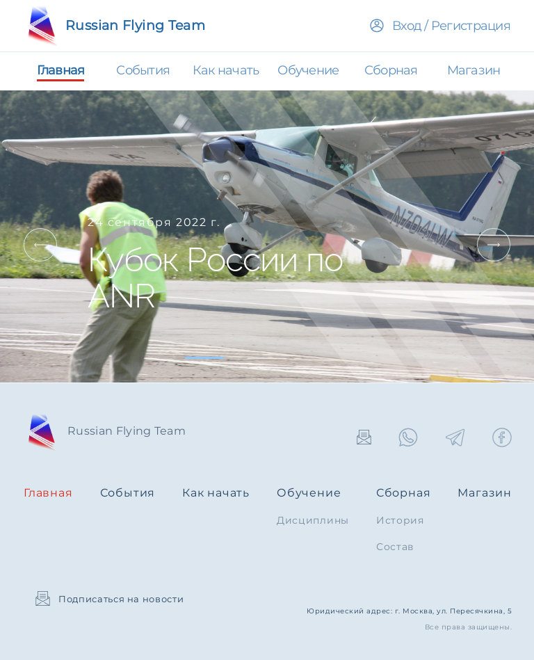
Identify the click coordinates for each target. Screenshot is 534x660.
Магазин (485, 492)
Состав (395, 546)
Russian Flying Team (114, 25)
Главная (48, 492)
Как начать (216, 492)
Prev (40, 244)
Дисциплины (313, 520)
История (400, 520)
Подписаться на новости (109, 598)
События (128, 492)
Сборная (403, 492)
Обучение (309, 492)
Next (493, 244)
